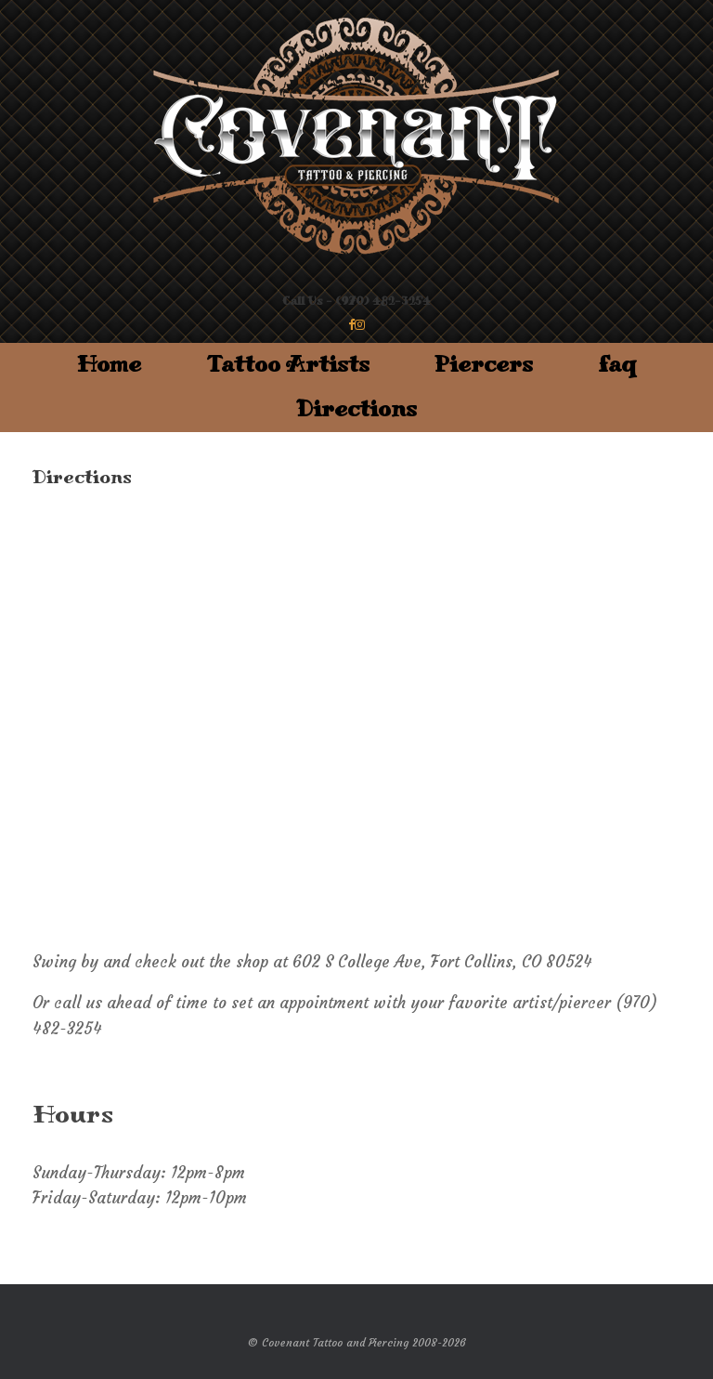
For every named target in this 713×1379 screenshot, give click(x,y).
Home (109, 364)
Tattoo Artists (287, 364)
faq (617, 364)
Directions (356, 409)
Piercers (483, 364)
